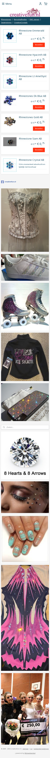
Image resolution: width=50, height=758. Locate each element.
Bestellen (39, 44)
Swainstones (6, 22)
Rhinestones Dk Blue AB (32, 96)
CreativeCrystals (20, 22)
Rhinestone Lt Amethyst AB (33, 78)
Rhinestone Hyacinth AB (32, 55)
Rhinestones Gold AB (31, 117)
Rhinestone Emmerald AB (31, 32)
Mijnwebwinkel (30, 753)
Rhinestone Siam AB (30, 138)
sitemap (25, 749)
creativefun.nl (8, 181)
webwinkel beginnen (41, 749)
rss (31, 749)
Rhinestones (6, 19)
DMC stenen (34, 19)
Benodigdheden (20, 19)
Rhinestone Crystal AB (31, 160)
